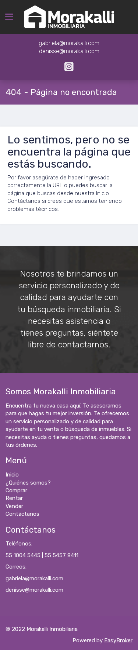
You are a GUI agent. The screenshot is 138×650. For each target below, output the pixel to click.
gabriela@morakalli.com (34, 578)
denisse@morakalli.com (34, 590)
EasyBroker (118, 640)
